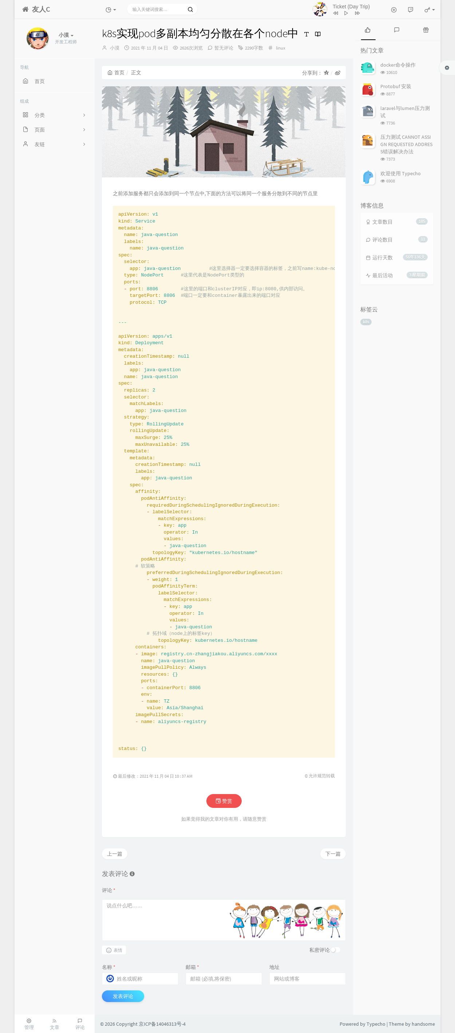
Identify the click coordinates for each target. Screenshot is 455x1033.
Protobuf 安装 (395, 86)
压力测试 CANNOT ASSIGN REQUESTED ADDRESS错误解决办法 (406, 144)
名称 (108, 967)
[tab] (367, 29)
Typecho (376, 1024)
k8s (366, 322)
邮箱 (192, 967)
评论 (108, 890)
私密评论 (319, 950)
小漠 (114, 48)
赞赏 (224, 801)
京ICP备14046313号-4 (162, 1024)
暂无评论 (223, 48)
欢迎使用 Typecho (400, 173)
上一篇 (114, 854)
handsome (423, 1024)
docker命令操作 (398, 65)
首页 (115, 72)
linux (280, 48)
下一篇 (333, 854)
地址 (274, 967)
